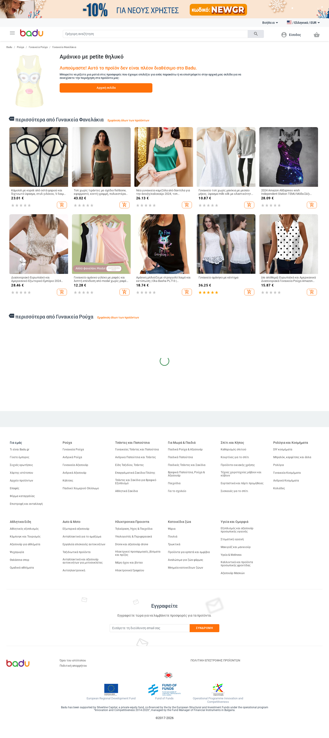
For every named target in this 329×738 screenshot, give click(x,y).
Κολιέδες (279, 488)
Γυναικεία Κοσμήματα (287, 472)
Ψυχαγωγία (17, 552)
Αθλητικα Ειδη (20, 522)
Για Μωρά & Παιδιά (182, 442)
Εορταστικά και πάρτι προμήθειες (242, 483)
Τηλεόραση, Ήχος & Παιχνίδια (133, 528)
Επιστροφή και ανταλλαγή (26, 503)
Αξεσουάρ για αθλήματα (25, 544)
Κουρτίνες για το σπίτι (235, 457)
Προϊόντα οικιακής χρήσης (238, 465)
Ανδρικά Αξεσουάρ (74, 472)
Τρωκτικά (174, 544)
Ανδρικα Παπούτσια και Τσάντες (135, 457)
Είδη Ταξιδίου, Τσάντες (129, 465)
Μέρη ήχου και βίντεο (129, 562)
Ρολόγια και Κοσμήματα (290, 442)
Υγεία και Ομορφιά (234, 522)
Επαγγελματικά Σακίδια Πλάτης (135, 472)
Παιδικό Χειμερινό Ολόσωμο (81, 488)
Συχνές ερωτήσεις (21, 465)
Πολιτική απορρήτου (73, 665)
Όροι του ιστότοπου (73, 660)
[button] (12, 33)
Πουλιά (172, 536)
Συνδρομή (204, 628)
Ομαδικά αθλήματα (22, 567)
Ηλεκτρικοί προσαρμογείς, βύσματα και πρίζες (137, 553)
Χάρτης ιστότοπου (21, 472)
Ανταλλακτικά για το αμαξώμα (82, 536)
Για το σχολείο (177, 491)
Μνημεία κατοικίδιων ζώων (185, 567)
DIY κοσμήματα (282, 449)
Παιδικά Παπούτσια (180, 457)
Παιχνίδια (174, 483)
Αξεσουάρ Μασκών (233, 573)
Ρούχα (20, 47)
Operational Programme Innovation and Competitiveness (218, 700)
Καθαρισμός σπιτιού (233, 449)
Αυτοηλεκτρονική (74, 570)
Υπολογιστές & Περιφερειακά (133, 536)
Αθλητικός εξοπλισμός (24, 528)
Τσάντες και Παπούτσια (132, 442)
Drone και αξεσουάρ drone (131, 544)
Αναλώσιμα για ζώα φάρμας (185, 560)
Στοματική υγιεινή (232, 539)
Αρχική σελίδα (106, 87)
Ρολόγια (278, 465)
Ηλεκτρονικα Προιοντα (132, 522)
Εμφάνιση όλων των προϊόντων (128, 120)
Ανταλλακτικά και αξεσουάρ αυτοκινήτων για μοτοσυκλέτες (83, 561)
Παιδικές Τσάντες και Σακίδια (186, 465)
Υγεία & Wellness (231, 554)
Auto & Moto (71, 522)
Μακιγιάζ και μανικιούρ (236, 547)
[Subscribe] (150, 628)
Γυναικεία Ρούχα (38, 47)
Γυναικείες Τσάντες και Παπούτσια (137, 449)
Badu (9, 47)
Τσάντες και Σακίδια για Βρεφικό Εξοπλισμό (135, 482)
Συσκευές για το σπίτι (234, 491)
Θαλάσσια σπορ (19, 560)
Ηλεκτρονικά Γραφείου (129, 570)
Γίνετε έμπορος (19, 457)
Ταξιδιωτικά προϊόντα (76, 552)
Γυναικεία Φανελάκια (64, 47)
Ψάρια (171, 528)
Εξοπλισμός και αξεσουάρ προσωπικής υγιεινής (237, 530)
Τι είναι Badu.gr (19, 449)
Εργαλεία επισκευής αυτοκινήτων (84, 544)
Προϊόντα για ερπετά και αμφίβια (189, 552)
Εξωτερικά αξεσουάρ (76, 528)
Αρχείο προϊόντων (21, 480)
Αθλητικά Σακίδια (126, 491)
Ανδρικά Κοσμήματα (286, 480)
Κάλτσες (68, 480)
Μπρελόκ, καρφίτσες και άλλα (292, 457)
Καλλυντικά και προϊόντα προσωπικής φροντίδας (237, 564)
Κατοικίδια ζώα (179, 522)
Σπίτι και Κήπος (232, 442)
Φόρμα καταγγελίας (22, 496)
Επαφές (14, 488)
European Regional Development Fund (111, 698)
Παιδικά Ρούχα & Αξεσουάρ (185, 449)
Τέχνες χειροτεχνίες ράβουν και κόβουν (241, 474)
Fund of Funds (164, 698)
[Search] (155, 34)
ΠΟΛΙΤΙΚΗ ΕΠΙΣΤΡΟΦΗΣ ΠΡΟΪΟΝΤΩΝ (215, 660)
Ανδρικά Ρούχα (72, 457)
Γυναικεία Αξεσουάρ (75, 465)
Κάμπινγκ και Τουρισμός (25, 536)
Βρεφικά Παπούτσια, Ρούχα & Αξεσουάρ (186, 474)
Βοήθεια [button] (270, 22)
